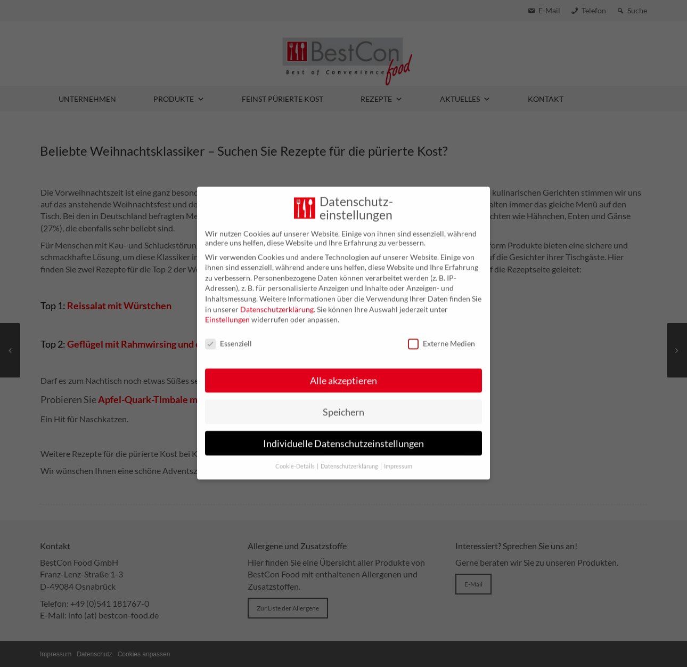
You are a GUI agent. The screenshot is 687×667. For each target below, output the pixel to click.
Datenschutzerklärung (277, 299)
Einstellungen (227, 309)
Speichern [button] (343, 402)
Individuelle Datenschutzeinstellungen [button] (343, 433)
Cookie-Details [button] (295, 457)
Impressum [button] (398, 457)
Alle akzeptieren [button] (343, 370)
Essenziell (228, 333)
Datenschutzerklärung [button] (350, 457)
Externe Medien (441, 333)
